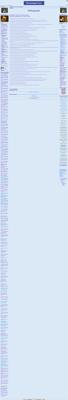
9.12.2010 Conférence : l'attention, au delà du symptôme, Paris (4, 201)
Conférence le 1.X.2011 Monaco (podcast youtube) (4, 289)
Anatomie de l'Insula (62, 40)
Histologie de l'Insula (62, 44)
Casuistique (61, 51)
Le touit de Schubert (4, 43)
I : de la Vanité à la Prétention (4, 159)
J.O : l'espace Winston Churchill (63, 55)
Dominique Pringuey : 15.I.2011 (63, 105)
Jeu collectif (62, 66)
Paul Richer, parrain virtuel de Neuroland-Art (4, 24)
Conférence (2, 361)
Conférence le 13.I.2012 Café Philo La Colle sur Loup (4, 328)
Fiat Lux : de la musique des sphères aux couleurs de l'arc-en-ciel (4, 125)
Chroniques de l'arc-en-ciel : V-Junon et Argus (4, 29)
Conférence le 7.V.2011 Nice (63, 125)
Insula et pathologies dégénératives (62, 50)
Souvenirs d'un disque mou (4, 63)
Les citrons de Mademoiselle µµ (62, 65)
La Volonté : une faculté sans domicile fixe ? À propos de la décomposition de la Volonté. (63, 149)
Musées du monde (62, 60)
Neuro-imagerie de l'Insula (63, 41)
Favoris (62, 31)
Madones (61, 61)
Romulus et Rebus (62, 68)
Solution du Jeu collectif (63, 67)
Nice (4, 206)
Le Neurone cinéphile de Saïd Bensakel (4, 51)
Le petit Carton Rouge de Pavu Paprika (4, 46)
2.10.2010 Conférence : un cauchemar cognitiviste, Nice (4, 194)
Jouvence (2, 58)
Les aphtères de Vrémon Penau (4, 56)
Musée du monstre (62, 62)
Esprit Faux (61, 80)
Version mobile (62, 33)
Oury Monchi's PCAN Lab (63, 173)
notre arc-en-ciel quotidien (62, 59)
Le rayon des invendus (4, 57)
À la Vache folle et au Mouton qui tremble (63, 78)
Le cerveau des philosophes (3, 59)
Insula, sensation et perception (62, 45)
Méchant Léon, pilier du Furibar (4, 53)
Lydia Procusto (3, 54)
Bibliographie (62, 52)
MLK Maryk (61, 172)
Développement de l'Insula (63, 43)
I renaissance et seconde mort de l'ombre (4, 179)
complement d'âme (62, 175)
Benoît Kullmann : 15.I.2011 (63, 111)
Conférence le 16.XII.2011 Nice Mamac (4, 325)
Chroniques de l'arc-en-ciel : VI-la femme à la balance (4, 31)
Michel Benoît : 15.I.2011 (63, 103)
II (7, 179)
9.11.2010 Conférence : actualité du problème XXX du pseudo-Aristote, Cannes (4, 196)
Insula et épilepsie (62, 46)
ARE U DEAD (62, 79)
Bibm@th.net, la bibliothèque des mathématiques (63, 171)
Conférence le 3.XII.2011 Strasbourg (4, 322)
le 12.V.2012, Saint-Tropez (4, 362)
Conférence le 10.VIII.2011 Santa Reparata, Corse (4, 277)
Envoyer (63, 184)
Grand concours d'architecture (62, 57)
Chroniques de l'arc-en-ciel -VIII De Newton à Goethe (4, 33)
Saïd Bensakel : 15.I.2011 (63, 109)
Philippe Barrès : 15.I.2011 (63, 101)
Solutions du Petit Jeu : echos (63, 74)
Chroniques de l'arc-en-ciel (4, 27)
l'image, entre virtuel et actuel (4, 132)
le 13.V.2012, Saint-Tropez (4, 364)
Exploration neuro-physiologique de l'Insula (63, 42)
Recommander (62, 32)
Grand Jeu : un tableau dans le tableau (63, 70)
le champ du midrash (62, 176)
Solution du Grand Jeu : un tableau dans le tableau (63, 71)
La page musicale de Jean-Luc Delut (4, 49)
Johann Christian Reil (63, 39)
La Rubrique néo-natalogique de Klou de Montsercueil (4, 62)
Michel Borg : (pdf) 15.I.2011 (63, 107)
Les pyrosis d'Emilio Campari (4, 44)
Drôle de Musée (62, 63)
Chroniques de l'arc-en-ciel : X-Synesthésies (4, 35)
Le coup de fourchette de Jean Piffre (4, 48)
